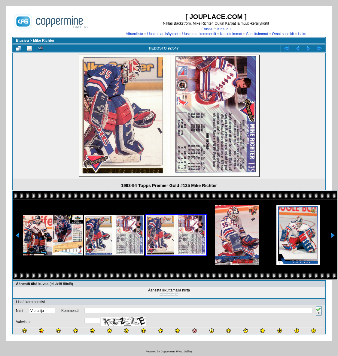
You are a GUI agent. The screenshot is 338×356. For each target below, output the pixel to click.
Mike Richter (43, 40)
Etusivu (207, 29)
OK (318, 311)
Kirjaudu (223, 29)
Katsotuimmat (231, 34)
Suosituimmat (257, 34)
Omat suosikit (283, 34)
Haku (302, 34)
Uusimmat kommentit (199, 34)
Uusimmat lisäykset (162, 34)
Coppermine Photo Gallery (176, 351)
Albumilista (134, 34)
